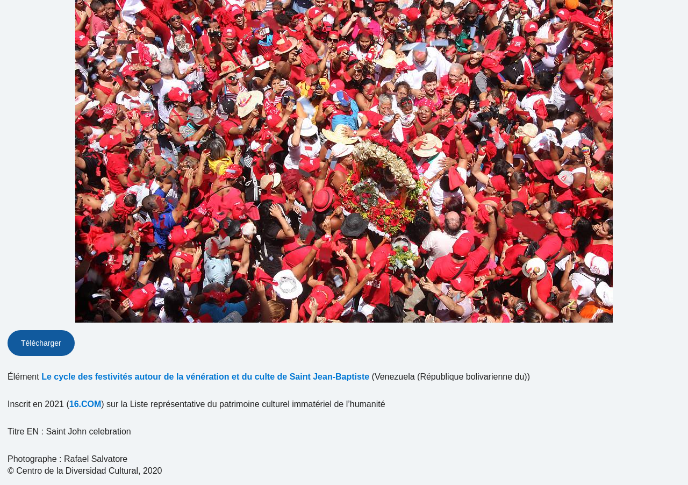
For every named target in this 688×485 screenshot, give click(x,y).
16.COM (85, 404)
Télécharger (41, 343)
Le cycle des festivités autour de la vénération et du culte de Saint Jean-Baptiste (205, 376)
